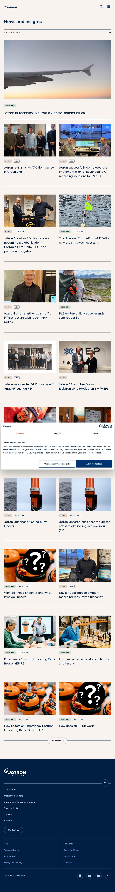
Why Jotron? (10, 856)
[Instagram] (108, 876)
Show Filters (57, 32)
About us (8, 820)
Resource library (11, 850)
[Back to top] (105, 782)
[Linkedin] (99, 876)
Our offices (10, 789)
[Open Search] (101, 7)
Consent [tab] (20, 434)
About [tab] (95, 434)
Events (7, 844)
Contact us (13, 830)
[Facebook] (80, 876)
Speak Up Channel (72, 850)
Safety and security (13, 863)
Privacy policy (70, 856)
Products (68, 844)
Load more (57, 741)
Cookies (68, 863)
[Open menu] (108, 7)
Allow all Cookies (94, 464)
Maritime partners (13, 796)
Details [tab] (57, 434)
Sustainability (11, 808)
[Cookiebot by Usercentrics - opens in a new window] (101, 426)
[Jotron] (11, 6)
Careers (8, 814)
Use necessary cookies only (57, 464)
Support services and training (19, 802)
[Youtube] (89, 876)
